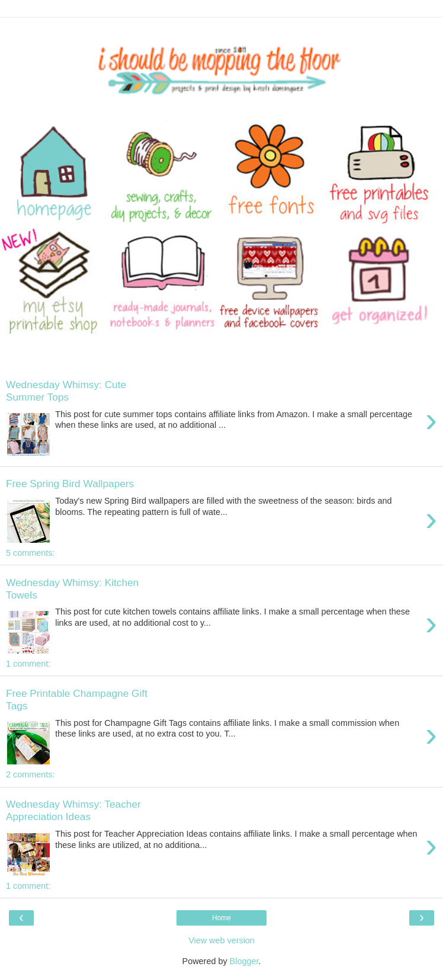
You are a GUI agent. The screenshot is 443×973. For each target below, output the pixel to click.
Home (221, 918)
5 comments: (30, 553)
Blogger (244, 961)
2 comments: (30, 774)
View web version (221, 940)
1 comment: (28, 663)
